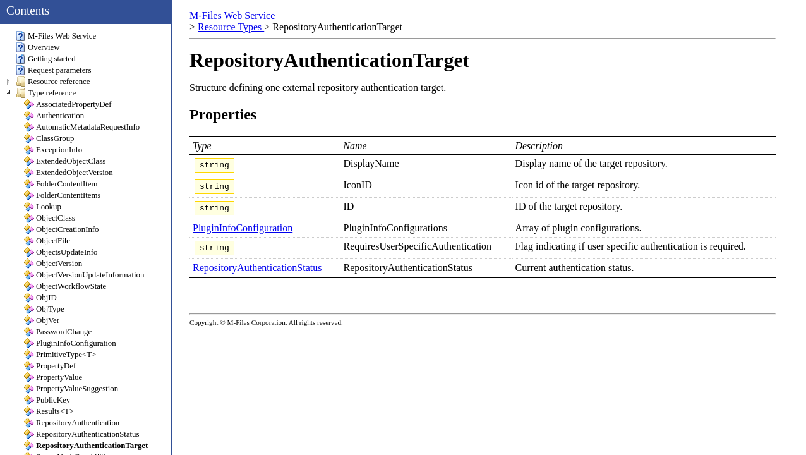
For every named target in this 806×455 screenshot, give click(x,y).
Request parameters (54, 70)
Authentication (54, 116)
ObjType (44, 309)
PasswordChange (58, 332)
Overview (37, 47)
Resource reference (53, 81)
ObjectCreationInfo (61, 229)
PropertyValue (53, 377)
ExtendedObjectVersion (68, 172)
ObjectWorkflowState (65, 286)
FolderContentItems (62, 195)
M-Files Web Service (232, 15)
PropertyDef (50, 366)
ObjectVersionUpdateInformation (84, 275)
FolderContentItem (60, 184)
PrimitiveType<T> (60, 354)
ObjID (40, 298)
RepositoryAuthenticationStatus (257, 275)
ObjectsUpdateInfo (60, 252)
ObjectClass (49, 218)
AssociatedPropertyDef (67, 104)
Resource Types (231, 26)
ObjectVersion (53, 263)
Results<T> (49, 411)
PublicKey (47, 400)
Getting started (46, 59)
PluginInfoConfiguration (242, 233)
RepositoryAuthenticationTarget (86, 445)
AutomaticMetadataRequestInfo (82, 127)
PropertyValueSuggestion (71, 389)
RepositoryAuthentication (71, 423)
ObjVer (41, 320)
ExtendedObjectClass (64, 161)
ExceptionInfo (53, 150)
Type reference (46, 93)
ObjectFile (47, 241)
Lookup (42, 207)
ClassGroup (49, 138)
